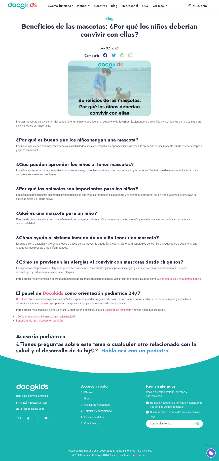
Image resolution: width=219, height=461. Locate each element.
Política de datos (94, 417)
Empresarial (130, 5)
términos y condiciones (189, 403)
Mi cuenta (197, 5)
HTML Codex (110, 455)
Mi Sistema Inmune (190, 279)
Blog (114, 5)
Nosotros (100, 5)
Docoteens (105, 451)
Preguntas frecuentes (97, 405)
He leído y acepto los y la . (176, 405)
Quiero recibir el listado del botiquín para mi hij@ (175, 414)
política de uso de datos (169, 407)
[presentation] (169, 434)
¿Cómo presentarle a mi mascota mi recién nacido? (45, 317)
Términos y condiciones (98, 411)
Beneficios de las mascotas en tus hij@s (39, 321)
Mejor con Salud (166, 279)
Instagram (125, 310)
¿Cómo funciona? (60, 5)
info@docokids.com (32, 409)
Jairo (144, 455)
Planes (88, 392)
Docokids (53, 293)
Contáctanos (91, 423)
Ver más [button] (158, 5)
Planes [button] (82, 5)
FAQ (145, 5)
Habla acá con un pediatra (135, 350)
